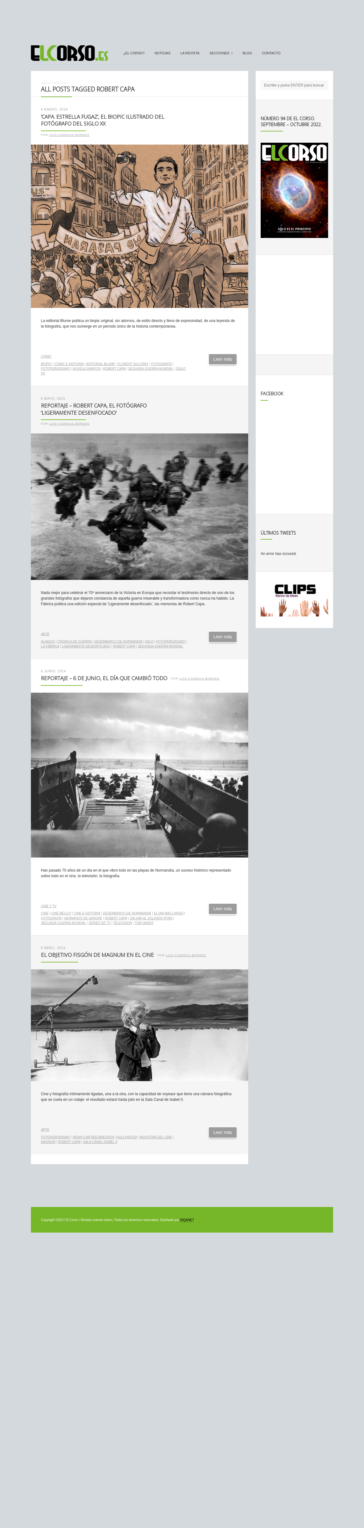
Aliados (48, 641)
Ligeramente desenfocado (86, 646)
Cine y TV (48, 906)
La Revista (189, 53)
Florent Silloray (132, 364)
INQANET (187, 1220)
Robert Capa (114, 368)
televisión (122, 923)
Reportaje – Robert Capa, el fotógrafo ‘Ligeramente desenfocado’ (94, 409)
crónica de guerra (74, 641)
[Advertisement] (182, 20)
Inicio (45, 83)
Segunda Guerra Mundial (150, 368)
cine (44, 913)
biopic (46, 364)
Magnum (48, 1142)
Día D (149, 641)
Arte (45, 634)
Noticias (162, 53)
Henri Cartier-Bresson (93, 1137)
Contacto (271, 53)
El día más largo (168, 913)
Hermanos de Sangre (83, 918)
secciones (219, 53)
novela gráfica (87, 368)
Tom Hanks (144, 923)
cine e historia (87, 913)
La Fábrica (50, 646)
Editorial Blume (100, 364)
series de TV (100, 923)
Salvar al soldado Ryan (151, 918)
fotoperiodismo (55, 368)
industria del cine (156, 1137)
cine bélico (61, 913)
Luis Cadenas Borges (69, 134)
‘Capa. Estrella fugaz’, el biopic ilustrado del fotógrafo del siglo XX (102, 120)
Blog (247, 53)
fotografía (161, 364)
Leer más (223, 359)
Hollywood (126, 1137)
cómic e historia (69, 364)
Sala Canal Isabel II (100, 1142)
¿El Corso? (134, 53)
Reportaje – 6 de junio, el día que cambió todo (104, 678)
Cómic (46, 356)
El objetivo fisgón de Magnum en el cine (97, 954)
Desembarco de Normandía (118, 641)
